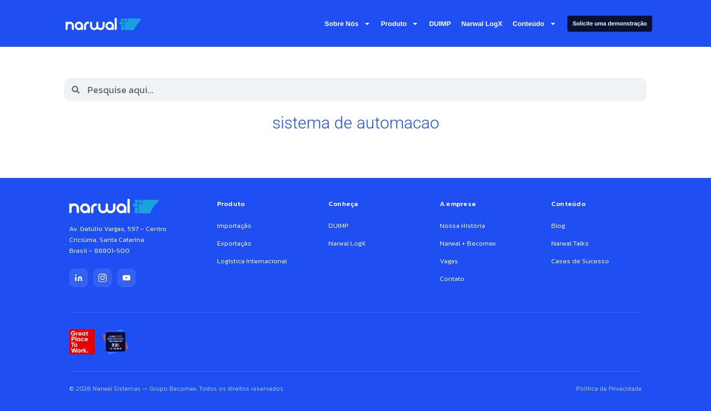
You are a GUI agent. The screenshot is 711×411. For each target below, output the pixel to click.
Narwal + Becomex (468, 243)
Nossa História (462, 225)
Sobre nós (348, 24)
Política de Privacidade (609, 388)
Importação (234, 225)
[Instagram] (102, 277)
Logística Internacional (252, 261)
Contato (452, 279)
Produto (400, 24)
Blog (558, 225)
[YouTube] (126, 277)
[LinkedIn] (78, 277)
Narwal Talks (570, 243)
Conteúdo (534, 24)
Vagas (449, 261)
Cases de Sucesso (580, 261)
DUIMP (440, 24)
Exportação (234, 243)
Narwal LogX (481, 24)
